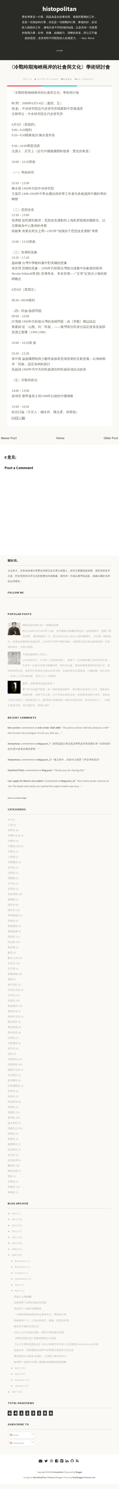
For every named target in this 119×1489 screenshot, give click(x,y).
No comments (85, 84)
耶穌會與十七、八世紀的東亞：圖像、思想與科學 (41, 1325)
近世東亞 (13, 1154)
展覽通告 (13, 931)
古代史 (11, 888)
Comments (17, 1448)
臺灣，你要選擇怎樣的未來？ (38, 688)
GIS (9, 824)
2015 (14, 1218)
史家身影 (13, 899)
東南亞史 (13, 1016)
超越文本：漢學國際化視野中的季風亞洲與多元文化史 (44, 1355)
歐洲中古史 (14, 1021)
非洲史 (11, 1186)
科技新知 (13, 1107)
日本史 (11, 1000)
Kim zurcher (14, 733)
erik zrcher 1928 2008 (49, 733)
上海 (10, 830)
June (17, 1290)
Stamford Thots (16, 775)
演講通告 (13, 1069)
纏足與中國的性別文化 (26, 1331)
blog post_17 (44, 765)
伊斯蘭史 (13, 867)
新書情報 (13, 979)
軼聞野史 (13, 1149)
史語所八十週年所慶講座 (27, 1313)
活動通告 (13, 1048)
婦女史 (11, 915)
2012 (14, 1236)
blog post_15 (68, 786)
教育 (10, 958)
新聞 (10, 984)
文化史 (11, 968)
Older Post (111, 443)
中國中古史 (14, 840)
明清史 (11, 1005)
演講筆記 (13, 1064)
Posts (14, 1440)
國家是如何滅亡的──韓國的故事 (40, 630)
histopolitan (59, 9)
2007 (14, 1397)
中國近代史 (14, 851)
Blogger (78, 1477)
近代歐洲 (13, 1165)
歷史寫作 (13, 1027)
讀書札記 (13, 1133)
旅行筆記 (13, 989)
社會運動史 (14, 1091)
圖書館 (11, 904)
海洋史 (11, 1053)
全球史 (11, 872)
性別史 (11, 947)
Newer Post (9, 443)
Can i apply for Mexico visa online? (26, 786)
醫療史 (11, 1170)
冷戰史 (11, 878)
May (17, 1296)
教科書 (11, 952)
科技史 (11, 1101)
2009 (14, 1254)
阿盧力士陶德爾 (22, 1302)
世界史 (11, 835)
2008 (14, 1260)
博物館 (11, 883)
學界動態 (13, 920)
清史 (10, 1059)
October (19, 1278)
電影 (10, 1181)
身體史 (11, 1139)
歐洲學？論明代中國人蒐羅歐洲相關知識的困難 (40, 1367)
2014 (14, 1224)
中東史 (11, 856)
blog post (47, 775)
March (18, 1379)
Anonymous (14, 749)
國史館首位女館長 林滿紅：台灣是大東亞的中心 (40, 1361)
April (17, 1373)
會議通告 (67, 84)
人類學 (11, 862)
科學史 (11, 1096)
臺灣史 (11, 1123)
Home (59, 50)
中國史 (11, 846)
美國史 (11, 1117)
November (20, 1272)
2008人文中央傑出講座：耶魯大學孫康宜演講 (39, 1337)
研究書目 (13, 1085)
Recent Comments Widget (17, 803)
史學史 (11, 894)
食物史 (11, 1197)
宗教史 (11, 926)
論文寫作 (13, 1128)
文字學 (11, 974)
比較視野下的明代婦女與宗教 (30, 1307)
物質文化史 (14, 1075)
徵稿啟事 (13, 936)
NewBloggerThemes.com (83, 1482)
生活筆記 (13, 1080)
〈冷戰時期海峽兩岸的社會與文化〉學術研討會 (59, 69)
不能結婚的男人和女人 (34, 659)
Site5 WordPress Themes (44, 1482)
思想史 (11, 942)
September (21, 1284)
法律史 (11, 1043)
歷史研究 (13, 1037)
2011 (14, 1242)
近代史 (11, 1160)
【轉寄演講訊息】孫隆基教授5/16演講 (35, 1343)
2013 (14, 1230)
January (19, 1391)
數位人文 (13, 963)
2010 (14, 1248)
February (20, 1385)
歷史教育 (13, 1032)
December (20, 1266)
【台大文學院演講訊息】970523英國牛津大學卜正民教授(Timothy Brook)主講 (56, 1349)
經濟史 (11, 1112)
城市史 (11, 910)
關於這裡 (13, 1176)
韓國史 (11, 1192)
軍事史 (11, 1144)
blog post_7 (43, 749)
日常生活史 (14, 995)
